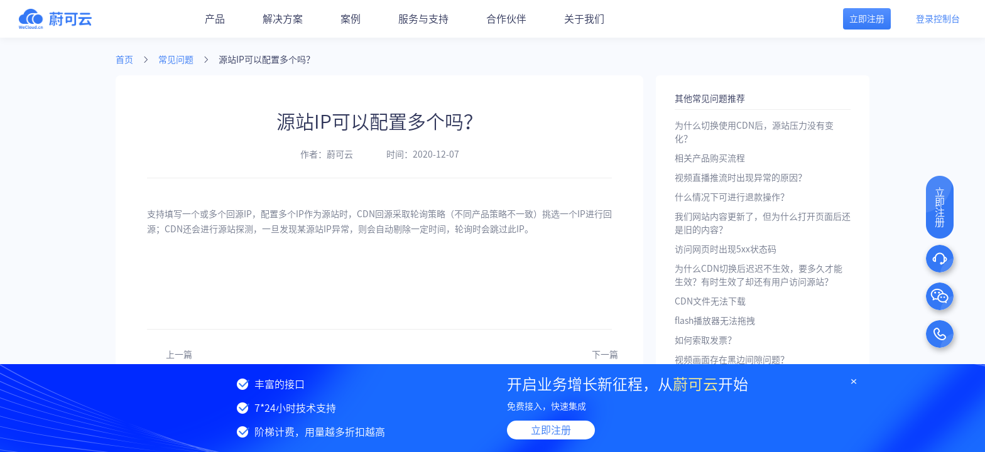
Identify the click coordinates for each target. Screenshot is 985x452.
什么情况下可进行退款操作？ (732, 197)
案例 (350, 19)
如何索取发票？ (705, 340)
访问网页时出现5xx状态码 (725, 249)
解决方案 (283, 19)
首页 (124, 59)
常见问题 (175, 59)
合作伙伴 (506, 19)
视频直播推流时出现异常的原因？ (741, 177)
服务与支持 (423, 19)
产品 (215, 19)
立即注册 (551, 430)
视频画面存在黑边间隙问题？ (732, 359)
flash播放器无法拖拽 (715, 320)
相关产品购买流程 (710, 158)
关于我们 (584, 19)
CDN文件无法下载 (710, 301)
